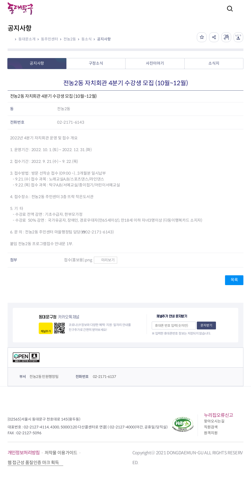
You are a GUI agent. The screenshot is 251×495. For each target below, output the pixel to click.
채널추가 (46, 331)
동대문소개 (27, 39)
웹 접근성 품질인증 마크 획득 (33, 462)
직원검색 (211, 427)
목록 (234, 279)
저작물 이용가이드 (61, 453)
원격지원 (211, 433)
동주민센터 (49, 39)
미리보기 (105, 260)
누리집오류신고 (218, 415)
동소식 (86, 39)
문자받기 (206, 325)
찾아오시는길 (214, 421)
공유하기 (214, 37)
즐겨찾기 (201, 37)
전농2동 (69, 39)
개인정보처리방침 (24, 453)
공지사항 (104, 39)
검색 (228, 11)
